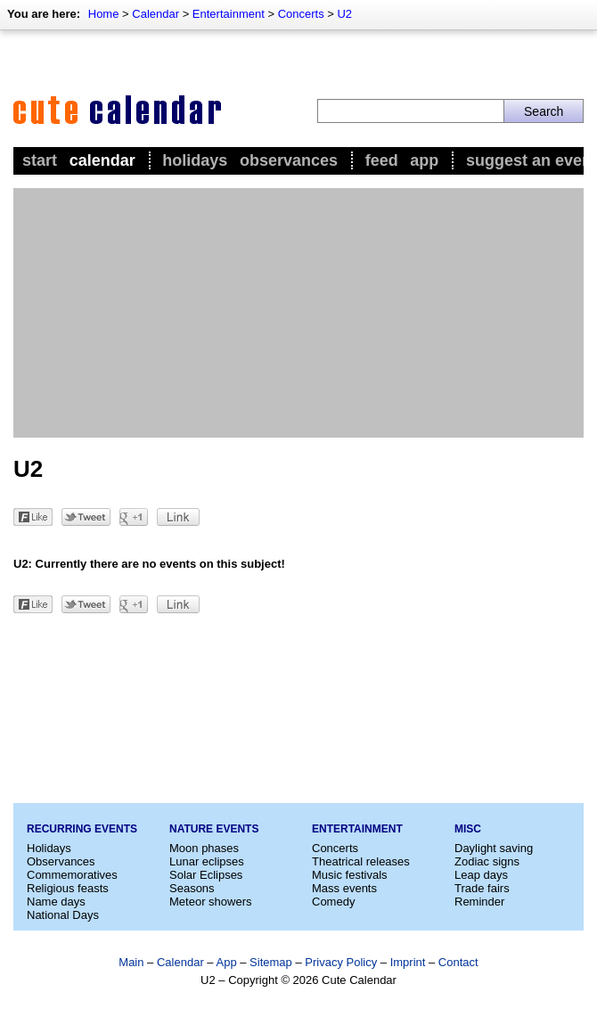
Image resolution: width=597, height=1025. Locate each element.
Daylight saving (493, 848)
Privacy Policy (341, 962)
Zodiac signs (486, 861)
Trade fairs (482, 888)
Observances (289, 160)
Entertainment (228, 13)
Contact (458, 962)
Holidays (194, 160)
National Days (63, 915)
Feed (381, 160)
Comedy (333, 901)
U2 (344, 13)
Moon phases (204, 848)
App (424, 160)
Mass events (344, 888)
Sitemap (270, 962)
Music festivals (350, 875)
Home (103, 13)
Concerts (301, 13)
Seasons (192, 888)
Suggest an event (531, 160)
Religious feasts (68, 888)
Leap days (481, 875)
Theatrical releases (361, 861)
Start (39, 160)
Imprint (408, 962)
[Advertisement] (298, 313)
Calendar (155, 13)
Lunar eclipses (206, 861)
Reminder (479, 901)
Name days (56, 901)
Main (131, 962)
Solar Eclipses (205, 875)
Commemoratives (72, 875)
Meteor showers (210, 901)
